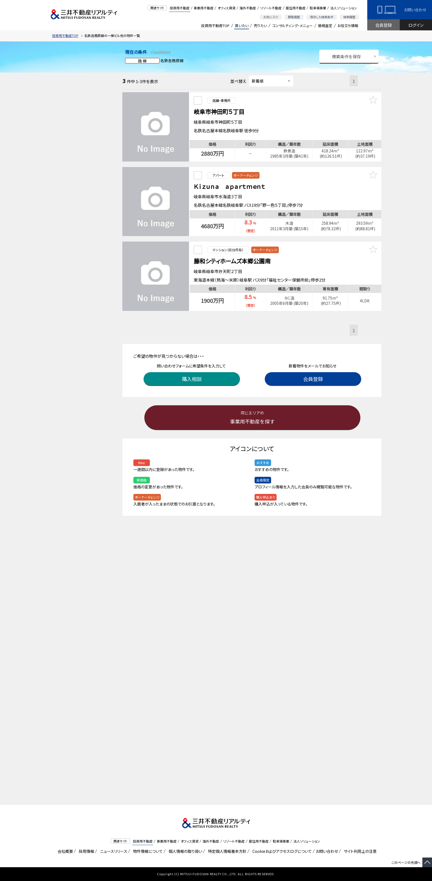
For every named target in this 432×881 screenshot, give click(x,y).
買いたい (242, 25)
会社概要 (64, 851)
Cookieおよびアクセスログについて (281, 851)
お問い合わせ (415, 9)
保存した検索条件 (321, 17)
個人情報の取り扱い (184, 851)
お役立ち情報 (347, 25)
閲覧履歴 (294, 17)
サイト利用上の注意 (359, 851)
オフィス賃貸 (227, 8)
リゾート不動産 (271, 8)
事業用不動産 (204, 8)
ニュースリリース (112, 851)
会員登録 (383, 25)
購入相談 (192, 371)
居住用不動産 (296, 8)
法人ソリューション (343, 8)
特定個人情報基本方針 (226, 851)
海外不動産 (247, 8)
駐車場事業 (318, 8)
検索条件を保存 (346, 56)
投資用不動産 (180, 8)
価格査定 (325, 25)
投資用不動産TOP (215, 25)
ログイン (415, 25)
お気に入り (270, 17)
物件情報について (147, 851)
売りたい (260, 25)
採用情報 (85, 851)
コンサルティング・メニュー (292, 25)
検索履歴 (349, 17)
